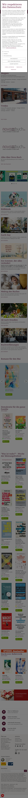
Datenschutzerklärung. (11, 47)
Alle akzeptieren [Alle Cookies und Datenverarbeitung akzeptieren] (14, 58)
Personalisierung (7, 55)
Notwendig (6, 51)
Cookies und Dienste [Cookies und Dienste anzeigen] (9, 67)
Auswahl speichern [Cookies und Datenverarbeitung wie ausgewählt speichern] (14, 63)
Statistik (5, 53)
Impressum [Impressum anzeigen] (13, 69)
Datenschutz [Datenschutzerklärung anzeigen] (19, 67)
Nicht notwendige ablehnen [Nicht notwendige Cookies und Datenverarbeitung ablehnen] (14, 61)
